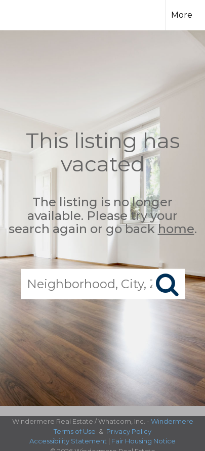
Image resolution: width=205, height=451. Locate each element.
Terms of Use (75, 431)
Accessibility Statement (68, 441)
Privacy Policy (128, 431)
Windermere (172, 421)
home (176, 228)
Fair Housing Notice (143, 441)
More (181, 15)
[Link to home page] (27, 13)
